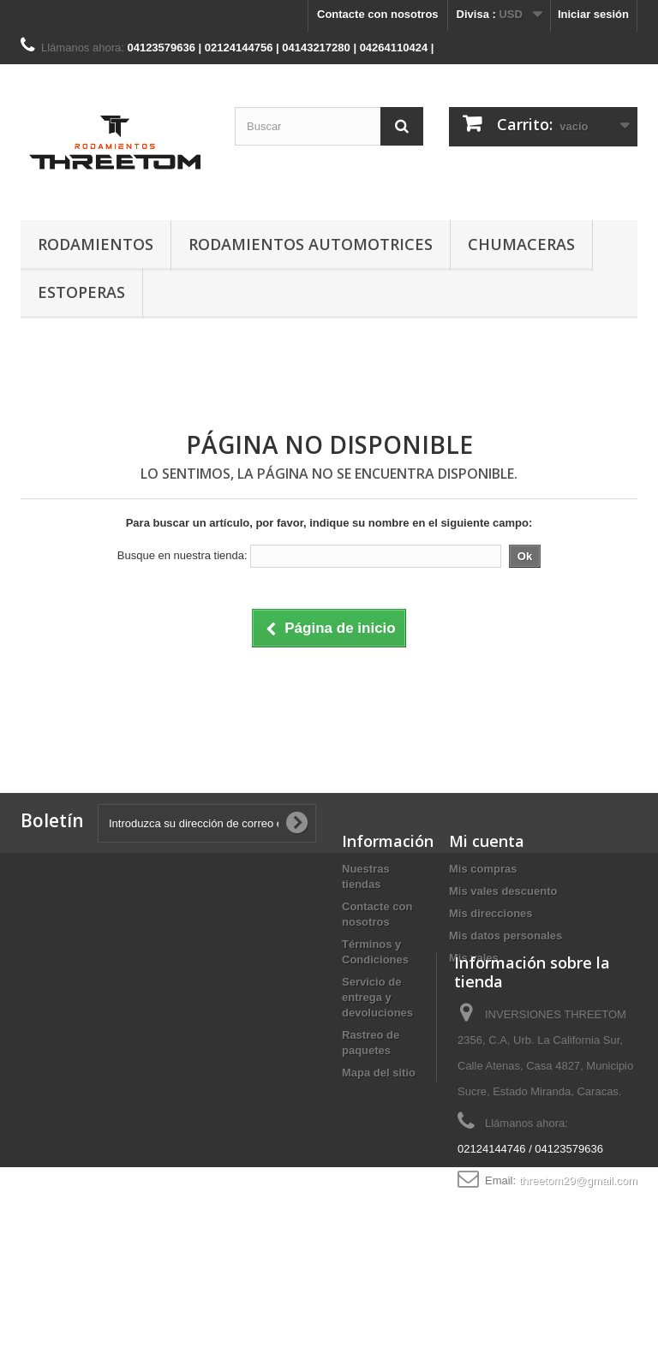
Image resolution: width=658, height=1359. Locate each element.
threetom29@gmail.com (578, 1246)
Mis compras (483, 868)
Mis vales (474, 957)
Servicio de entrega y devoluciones (377, 997)
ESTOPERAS (81, 292)
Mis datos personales (505, 935)
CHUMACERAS (521, 244)
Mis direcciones (491, 913)
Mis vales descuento (503, 891)
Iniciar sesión (593, 14)
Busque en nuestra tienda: (182, 555)
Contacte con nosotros (378, 14)
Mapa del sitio (379, 1072)
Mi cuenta (486, 841)
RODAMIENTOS (95, 244)
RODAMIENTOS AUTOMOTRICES (310, 244)
